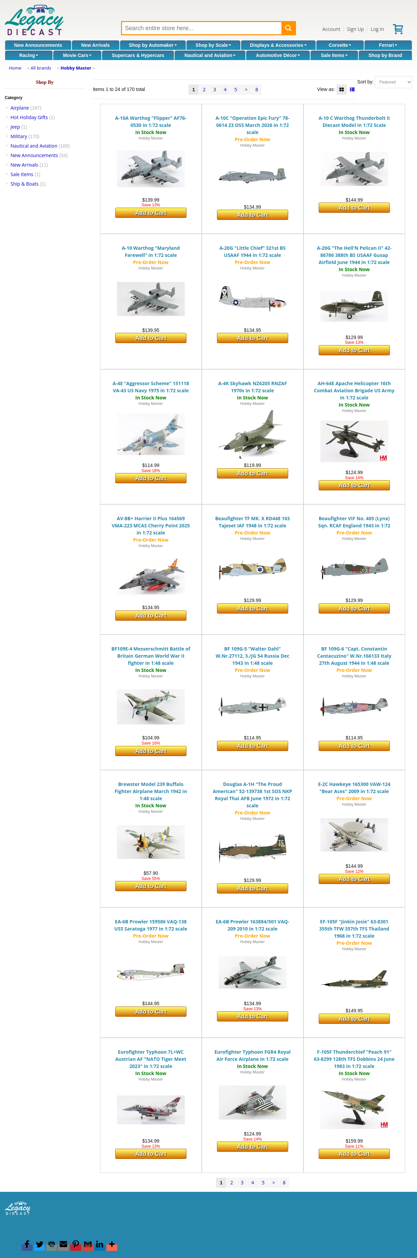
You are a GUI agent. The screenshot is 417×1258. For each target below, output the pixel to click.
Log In (377, 29)
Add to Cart (150, 213)
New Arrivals (95, 45)
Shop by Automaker (153, 45)
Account (331, 29)
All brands (41, 68)
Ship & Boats (25, 184)
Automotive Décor (278, 55)
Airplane (20, 108)
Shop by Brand (385, 55)
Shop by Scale (214, 45)
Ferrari (388, 45)
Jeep (15, 127)
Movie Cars (77, 55)
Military (19, 136)
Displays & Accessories (278, 45)
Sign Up (355, 29)
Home (15, 68)
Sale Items (334, 55)
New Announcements (38, 45)
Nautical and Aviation (210, 55)
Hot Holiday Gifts (29, 117)
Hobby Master (75, 68)
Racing (29, 55)
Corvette (340, 45)
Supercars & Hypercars (138, 55)
